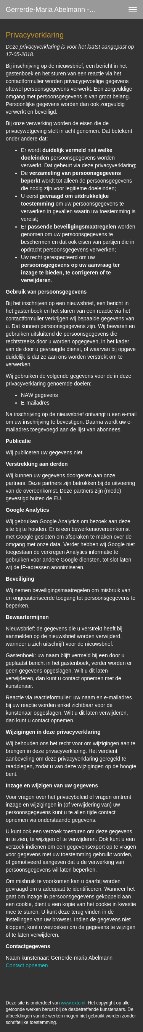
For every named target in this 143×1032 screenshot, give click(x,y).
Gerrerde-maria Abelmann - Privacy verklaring (55, 9)
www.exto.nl (73, 1003)
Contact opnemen (27, 965)
